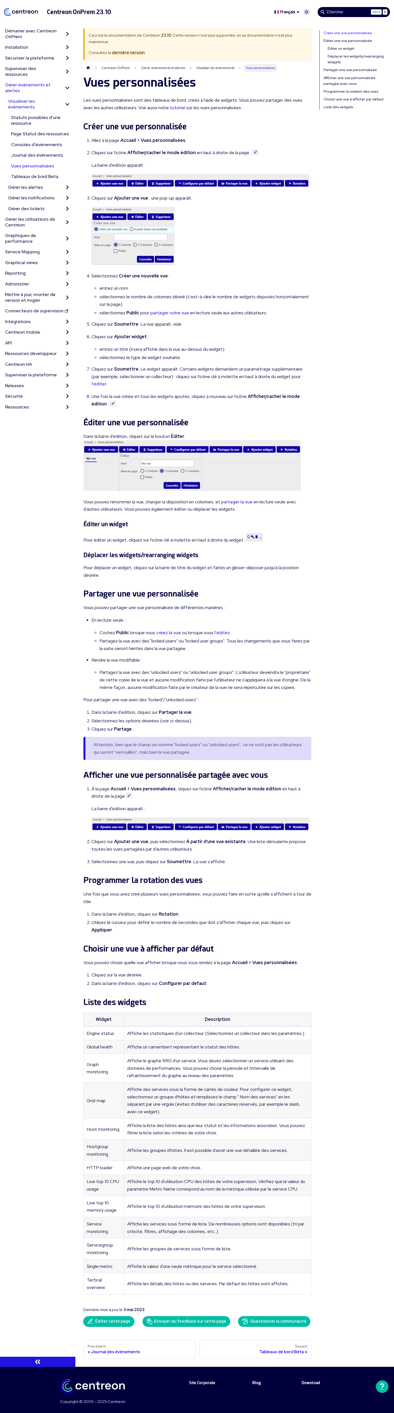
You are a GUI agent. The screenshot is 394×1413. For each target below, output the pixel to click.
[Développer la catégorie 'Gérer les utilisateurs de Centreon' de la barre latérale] (67, 222)
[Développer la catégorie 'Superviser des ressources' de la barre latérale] (67, 71)
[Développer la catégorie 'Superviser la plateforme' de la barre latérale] (67, 375)
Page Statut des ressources (40, 134)
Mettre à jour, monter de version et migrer (30, 297)
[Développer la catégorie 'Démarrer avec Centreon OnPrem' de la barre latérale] (67, 33)
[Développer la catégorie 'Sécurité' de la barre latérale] (67, 396)
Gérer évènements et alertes (28, 87)
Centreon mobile (22, 332)
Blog (256, 1382)
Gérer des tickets (26, 208)
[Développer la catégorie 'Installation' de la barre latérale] (67, 47)
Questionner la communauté (274, 1321)
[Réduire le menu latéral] (37, 1362)
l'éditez (222, 632)
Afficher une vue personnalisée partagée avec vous (349, 81)
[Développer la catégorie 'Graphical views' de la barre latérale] (67, 263)
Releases (14, 385)
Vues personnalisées (32, 166)
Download (311, 1382)
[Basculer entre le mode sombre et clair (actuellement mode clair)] (307, 12)
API (8, 343)
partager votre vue (169, 313)
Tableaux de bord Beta (34, 176)
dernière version (128, 52)
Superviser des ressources (20, 71)
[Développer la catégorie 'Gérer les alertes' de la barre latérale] (67, 187)
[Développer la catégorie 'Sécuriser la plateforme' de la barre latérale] (67, 58)
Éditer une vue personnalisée (348, 40)
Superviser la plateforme (31, 375)
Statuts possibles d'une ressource (36, 120)
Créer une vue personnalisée (348, 33)
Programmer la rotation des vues (351, 91)
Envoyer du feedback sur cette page (186, 1321)
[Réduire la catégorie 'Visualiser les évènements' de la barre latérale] (67, 104)
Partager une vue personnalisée (350, 70)
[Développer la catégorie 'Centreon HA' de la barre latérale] (67, 364)
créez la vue (168, 632)
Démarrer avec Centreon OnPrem (31, 33)
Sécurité (14, 396)
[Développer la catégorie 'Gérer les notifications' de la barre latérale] (67, 198)
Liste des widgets (338, 107)
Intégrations (18, 321)
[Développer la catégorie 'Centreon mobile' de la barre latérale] (67, 332)
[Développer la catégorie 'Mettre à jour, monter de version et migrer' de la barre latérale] (67, 297)
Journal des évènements (37, 155)
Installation (16, 47)
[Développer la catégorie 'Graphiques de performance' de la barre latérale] (67, 238)
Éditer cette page (108, 1321)
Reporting (15, 273)
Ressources (17, 407)
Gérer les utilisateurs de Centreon (30, 222)
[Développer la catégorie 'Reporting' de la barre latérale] (67, 273)
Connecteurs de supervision (36, 311)
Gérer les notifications (31, 198)
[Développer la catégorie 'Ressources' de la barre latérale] (67, 407)
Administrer (17, 284)
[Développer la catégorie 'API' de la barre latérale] (67, 343)
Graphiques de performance (20, 238)
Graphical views (21, 262)
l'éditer (98, 384)
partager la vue (237, 502)
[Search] (354, 12)
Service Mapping (22, 252)
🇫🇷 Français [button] (284, 12)
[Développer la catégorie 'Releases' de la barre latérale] (67, 386)
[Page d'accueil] (88, 68)
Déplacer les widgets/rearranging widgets (356, 59)
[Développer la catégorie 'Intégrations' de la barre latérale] (67, 322)
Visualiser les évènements (21, 104)
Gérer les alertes (25, 187)
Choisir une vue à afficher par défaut (353, 99)
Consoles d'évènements (36, 144)
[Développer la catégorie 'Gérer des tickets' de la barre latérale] (67, 209)
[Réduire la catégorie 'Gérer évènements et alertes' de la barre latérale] (67, 87)
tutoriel (177, 107)
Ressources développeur (31, 353)
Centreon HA (18, 364)
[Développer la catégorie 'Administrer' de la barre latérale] (67, 284)
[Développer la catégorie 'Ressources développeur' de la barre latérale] (67, 354)
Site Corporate (202, 1382)
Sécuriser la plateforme (29, 58)
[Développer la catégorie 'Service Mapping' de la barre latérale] (67, 252)
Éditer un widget (341, 48)
